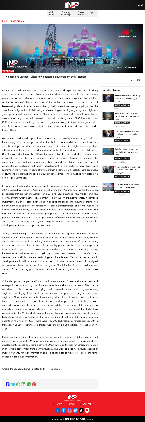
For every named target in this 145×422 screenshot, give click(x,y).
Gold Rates (51, 13)
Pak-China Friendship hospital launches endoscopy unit (127, 186)
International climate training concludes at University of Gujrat (127, 98)
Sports (93, 12)
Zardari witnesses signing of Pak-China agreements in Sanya (126, 134)
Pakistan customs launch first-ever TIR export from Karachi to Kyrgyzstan (127, 170)
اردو (140, 5)
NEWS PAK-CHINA (122, 105)
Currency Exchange (66, 13)
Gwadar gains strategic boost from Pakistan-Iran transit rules (127, 152)
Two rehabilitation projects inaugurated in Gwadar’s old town (126, 116)
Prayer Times (81, 13)
